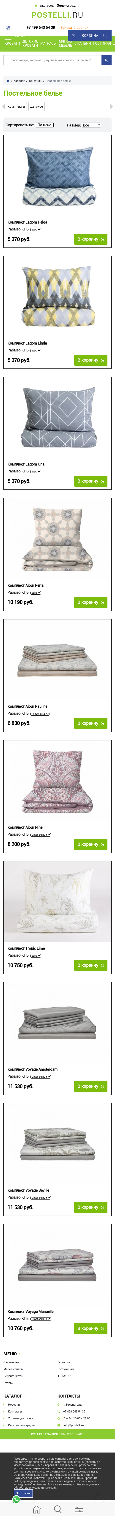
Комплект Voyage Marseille (30, 1311)
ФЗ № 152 (64, 1376)
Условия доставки (20, 1418)
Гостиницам (66, 1369)
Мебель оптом (13, 1369)
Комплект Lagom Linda (27, 343)
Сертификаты (13, 1376)
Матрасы (48, 43)
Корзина (90, 36)
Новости (14, 1404)
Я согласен (23, 1493)
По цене (44, 125)
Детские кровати (30, 43)
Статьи (8, 1383)
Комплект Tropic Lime (26, 948)
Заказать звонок (74, 28)
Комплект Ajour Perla (26, 585)
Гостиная (102, 43)
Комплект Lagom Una (26, 464)
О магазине (11, 1362)
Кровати (12, 43)
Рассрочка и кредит (22, 1425)
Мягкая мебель (65, 43)
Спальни (82, 43)
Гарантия (64, 1362)
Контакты (15, 1411)
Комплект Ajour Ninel (25, 827)
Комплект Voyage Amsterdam (33, 1069)
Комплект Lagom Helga (27, 222)
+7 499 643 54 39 (41, 28)
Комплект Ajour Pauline (27, 706)
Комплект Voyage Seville (28, 1190)
